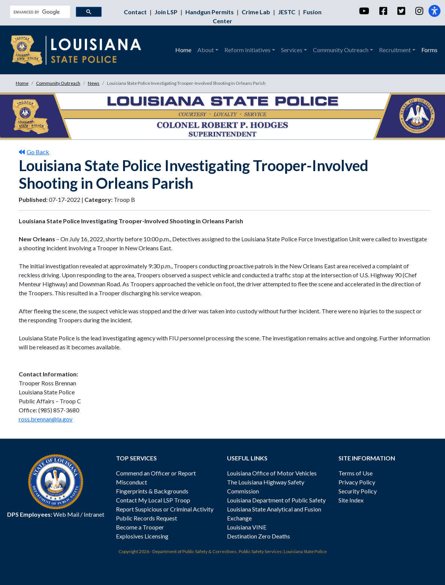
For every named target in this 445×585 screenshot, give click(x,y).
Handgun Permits (210, 11)
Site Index (351, 500)
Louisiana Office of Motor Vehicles (272, 473)
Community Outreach (58, 83)
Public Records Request (146, 518)
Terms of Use (355, 473)
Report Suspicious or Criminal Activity (164, 509)
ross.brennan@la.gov (45, 419)
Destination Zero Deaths (258, 536)
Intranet (94, 514)
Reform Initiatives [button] (247, 49)
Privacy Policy (356, 482)
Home (183, 49)
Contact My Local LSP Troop (153, 500)
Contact (136, 11)
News (93, 83)
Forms (429, 49)
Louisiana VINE (246, 527)
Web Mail (66, 514)
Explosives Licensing (142, 536)
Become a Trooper (140, 527)
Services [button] (291, 49)
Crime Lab (256, 11)
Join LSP (167, 11)
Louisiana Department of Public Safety (276, 500)
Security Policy (357, 491)
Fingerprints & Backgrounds (152, 491)
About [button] (205, 49)
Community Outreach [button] (340, 49)
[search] (39, 12)
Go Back (34, 151)
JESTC (287, 11)
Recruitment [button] (395, 49)
